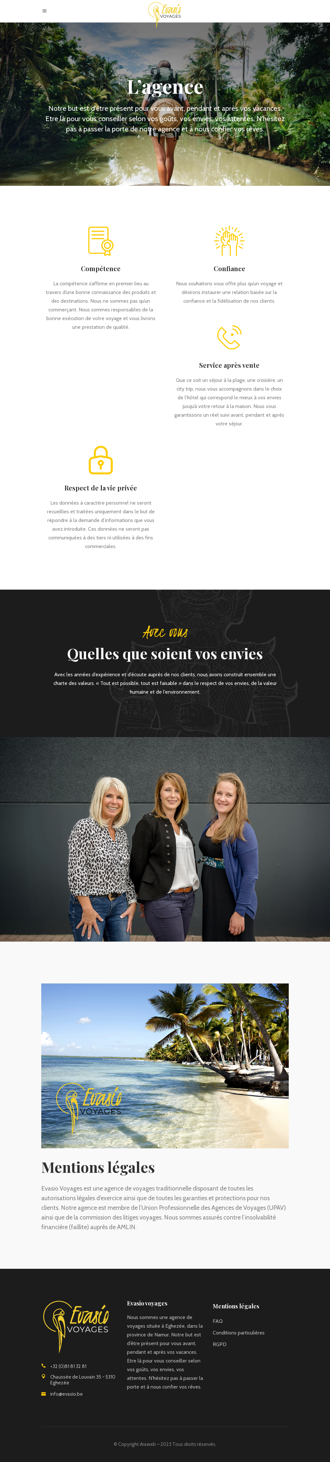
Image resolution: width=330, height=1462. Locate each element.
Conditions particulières (239, 1333)
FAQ (218, 1321)
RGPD (220, 1344)
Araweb (148, 1444)
